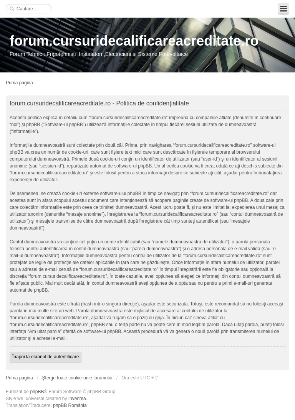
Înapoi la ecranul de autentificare (45, 356)
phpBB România (69, 405)
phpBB (37, 391)
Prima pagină (19, 82)
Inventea (77, 398)
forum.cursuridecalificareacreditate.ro (134, 41)
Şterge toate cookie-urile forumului (77, 378)
